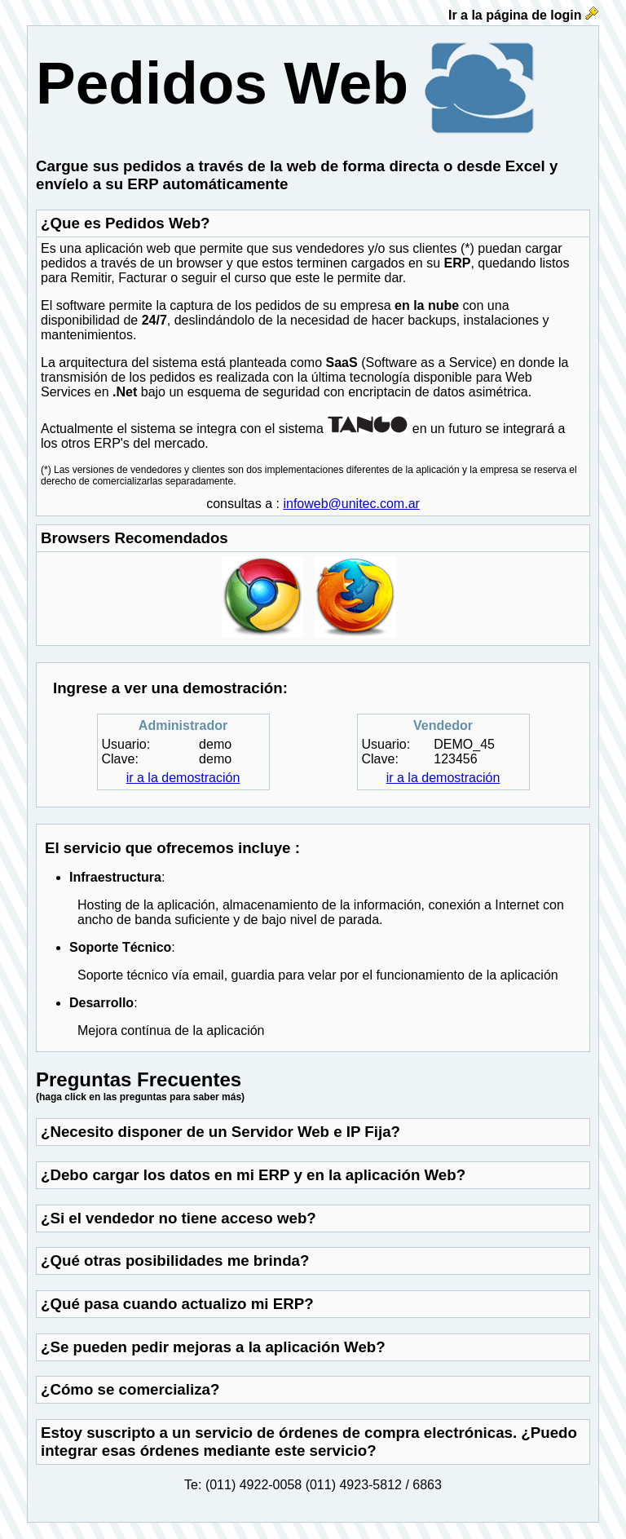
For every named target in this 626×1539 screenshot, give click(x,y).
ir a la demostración (183, 778)
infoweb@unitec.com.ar (351, 504)
